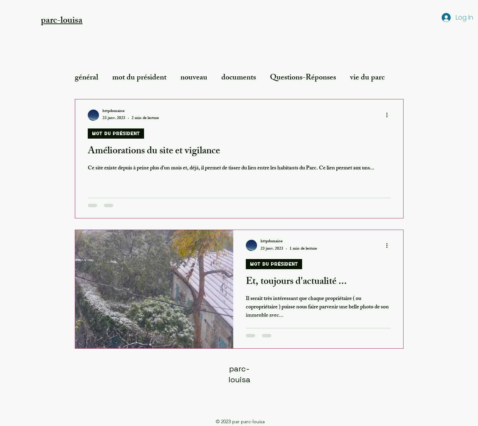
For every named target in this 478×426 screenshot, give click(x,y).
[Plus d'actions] (389, 115)
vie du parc (367, 78)
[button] (62, 20)
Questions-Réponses (303, 78)
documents (238, 78)
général (86, 78)
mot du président (139, 78)
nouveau (193, 78)
